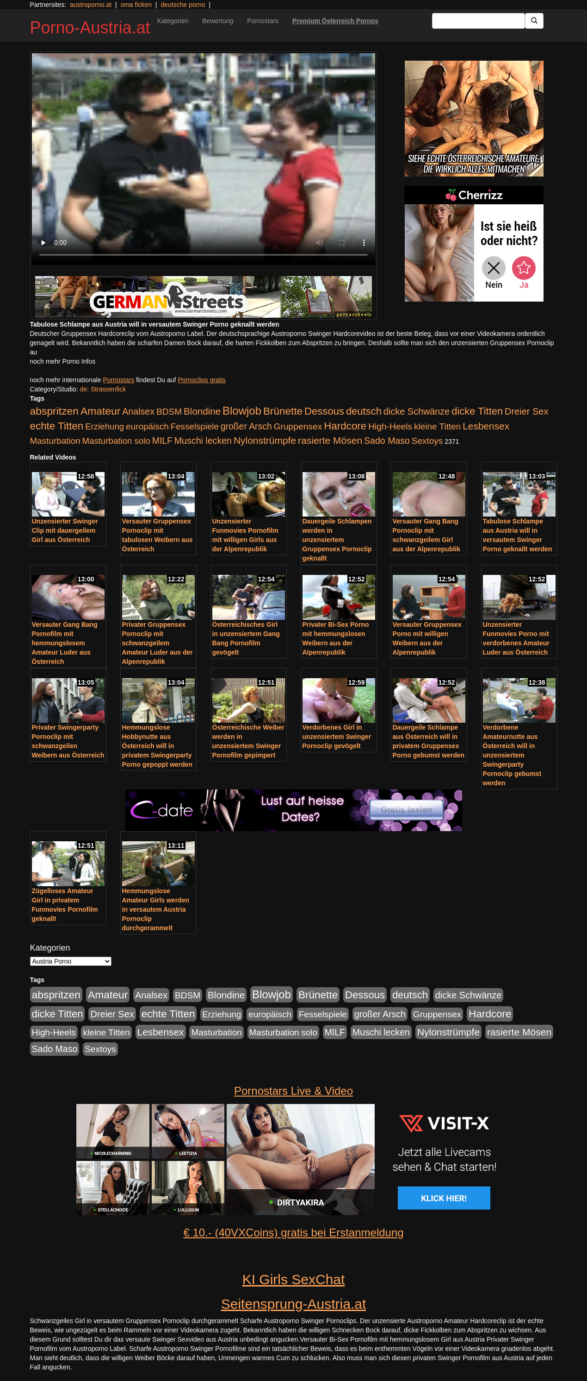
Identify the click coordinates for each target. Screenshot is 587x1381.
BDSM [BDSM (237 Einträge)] (169, 411)
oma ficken (136, 4)
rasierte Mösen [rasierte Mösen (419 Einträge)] (330, 440)
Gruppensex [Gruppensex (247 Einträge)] (298, 426)
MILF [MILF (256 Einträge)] (162, 440)
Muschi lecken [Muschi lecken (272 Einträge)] (203, 440)
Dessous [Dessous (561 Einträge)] (324, 411)
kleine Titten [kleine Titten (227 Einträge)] (437, 426)
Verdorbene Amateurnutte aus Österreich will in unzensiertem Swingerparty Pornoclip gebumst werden (512, 755)
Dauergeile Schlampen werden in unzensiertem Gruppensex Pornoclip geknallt (337, 539)
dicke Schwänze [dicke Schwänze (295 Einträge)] (416, 411)
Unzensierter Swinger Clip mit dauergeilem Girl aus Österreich (65, 530)
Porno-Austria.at (90, 27)
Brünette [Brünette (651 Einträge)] (283, 411)
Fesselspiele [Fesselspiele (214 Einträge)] (195, 426)
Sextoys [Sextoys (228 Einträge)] (427, 441)
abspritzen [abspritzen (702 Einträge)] (54, 411)
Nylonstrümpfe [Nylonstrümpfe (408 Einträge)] (265, 440)
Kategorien (173, 21)
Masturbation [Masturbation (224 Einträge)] (55, 441)
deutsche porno (183, 4)
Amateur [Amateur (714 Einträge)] (100, 411)
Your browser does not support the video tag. (203, 159)
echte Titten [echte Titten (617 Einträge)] (57, 426)
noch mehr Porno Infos (63, 361)
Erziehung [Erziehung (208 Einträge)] (104, 426)
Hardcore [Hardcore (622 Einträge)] (345, 426)
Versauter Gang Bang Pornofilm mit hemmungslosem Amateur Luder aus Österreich (65, 643)
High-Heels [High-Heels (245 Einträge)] (390, 426)
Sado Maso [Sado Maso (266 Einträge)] (387, 440)
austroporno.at (90, 4)
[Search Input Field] (478, 21)
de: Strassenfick (103, 389)
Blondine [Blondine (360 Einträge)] (202, 411)
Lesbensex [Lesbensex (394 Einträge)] (486, 426)
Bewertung (217, 21)
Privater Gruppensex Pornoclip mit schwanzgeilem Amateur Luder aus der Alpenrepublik (157, 643)
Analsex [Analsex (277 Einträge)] (138, 411)
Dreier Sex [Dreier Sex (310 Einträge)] (526, 411)
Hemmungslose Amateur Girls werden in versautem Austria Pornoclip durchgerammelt (156, 909)
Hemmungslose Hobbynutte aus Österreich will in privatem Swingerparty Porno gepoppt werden (157, 746)
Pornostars (262, 21)
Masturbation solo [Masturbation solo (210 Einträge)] (116, 441)
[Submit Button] (534, 21)
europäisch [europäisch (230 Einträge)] (147, 426)
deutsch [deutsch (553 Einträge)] (364, 411)
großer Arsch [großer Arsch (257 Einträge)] (246, 426)
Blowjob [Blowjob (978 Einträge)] (241, 410)
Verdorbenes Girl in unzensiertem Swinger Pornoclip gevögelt (337, 737)
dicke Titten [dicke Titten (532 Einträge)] (477, 411)
